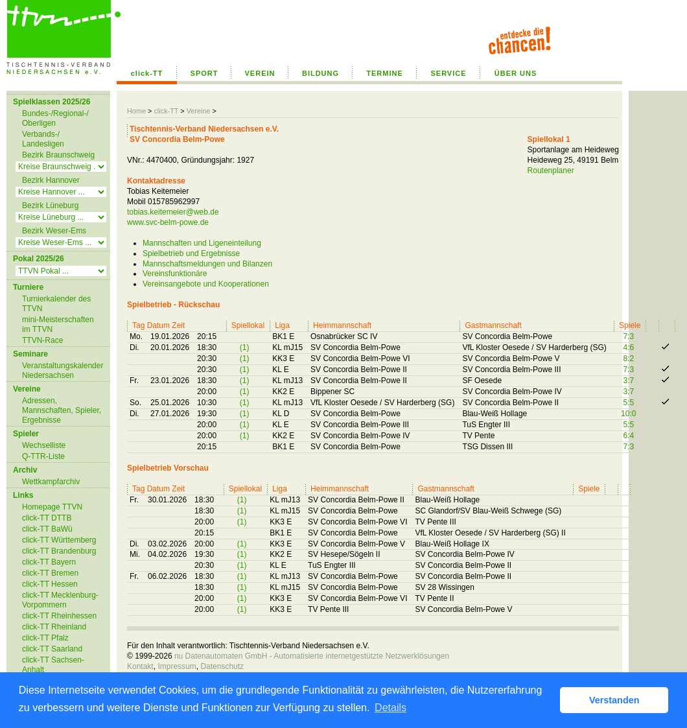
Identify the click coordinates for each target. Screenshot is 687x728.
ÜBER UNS (516, 73)
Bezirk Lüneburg (50, 205)
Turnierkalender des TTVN (56, 303)
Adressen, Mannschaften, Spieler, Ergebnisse (61, 410)
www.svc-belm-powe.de (168, 222)
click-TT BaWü (47, 529)
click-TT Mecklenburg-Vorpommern (60, 600)
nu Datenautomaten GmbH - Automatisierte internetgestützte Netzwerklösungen (311, 656)
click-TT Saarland (52, 648)
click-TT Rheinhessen (59, 615)
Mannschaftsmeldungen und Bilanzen (207, 263)
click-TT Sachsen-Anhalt (53, 664)
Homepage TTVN (52, 506)
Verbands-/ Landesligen (43, 139)
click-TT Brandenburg (59, 551)
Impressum (176, 666)
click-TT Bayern (49, 562)
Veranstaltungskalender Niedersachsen (62, 370)
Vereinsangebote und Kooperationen (206, 283)
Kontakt (140, 666)
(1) (245, 347)
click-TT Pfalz (45, 637)
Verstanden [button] (614, 700)
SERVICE (448, 73)
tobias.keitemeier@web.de (173, 212)
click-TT (147, 73)
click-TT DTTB (46, 518)
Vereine (199, 111)
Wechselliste (43, 445)
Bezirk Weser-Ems (54, 230)
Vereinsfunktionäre (175, 273)
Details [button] (390, 707)
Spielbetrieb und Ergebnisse (191, 253)
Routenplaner (551, 170)
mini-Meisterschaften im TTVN (58, 324)
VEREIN (260, 73)
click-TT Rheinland (54, 626)
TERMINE (384, 73)
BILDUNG (320, 73)
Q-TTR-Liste (43, 456)
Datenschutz (222, 666)
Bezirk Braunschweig (58, 154)
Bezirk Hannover (51, 180)
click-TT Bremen (50, 573)
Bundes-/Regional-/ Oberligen (55, 118)
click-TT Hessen (50, 584)
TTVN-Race (42, 340)
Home (136, 111)
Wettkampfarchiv (51, 481)
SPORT (204, 73)
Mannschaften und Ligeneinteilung (202, 243)
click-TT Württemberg (59, 540)
